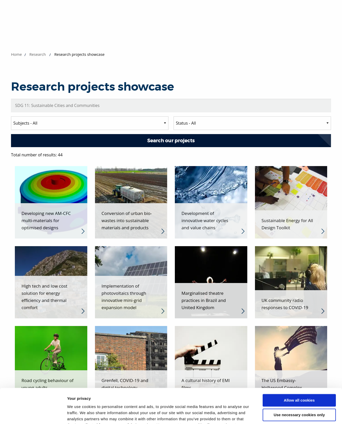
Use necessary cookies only (299, 383)
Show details (79, 414)
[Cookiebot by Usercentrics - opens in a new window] (33, 414)
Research (37, 54)
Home (16, 54)
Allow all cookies (299, 369)
